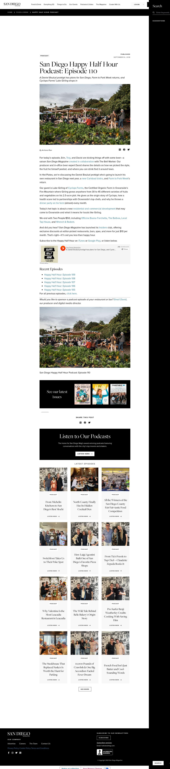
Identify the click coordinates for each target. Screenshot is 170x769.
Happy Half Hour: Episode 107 (59, 282)
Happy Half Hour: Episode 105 (59, 289)
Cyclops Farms (75, 188)
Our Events (73, 4)
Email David (120, 299)
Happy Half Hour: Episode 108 (59, 278)
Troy (68, 157)
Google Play (94, 240)
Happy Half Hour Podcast (45, 12)
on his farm (58, 203)
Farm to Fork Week (118, 178)
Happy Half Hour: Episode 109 (59, 274)
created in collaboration (81, 161)
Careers (22, 743)
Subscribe (154, 4)
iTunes (81, 240)
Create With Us (114, 4)
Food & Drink (36, 4)
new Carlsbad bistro (92, 178)
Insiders (103, 227)
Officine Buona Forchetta (94, 218)
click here (72, 293)
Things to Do (61, 4)
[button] (119, 149)
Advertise (11, 743)
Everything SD (49, 4)
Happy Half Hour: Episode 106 (59, 286)
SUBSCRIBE (104, 738)
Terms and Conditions (40, 748)
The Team (33, 743)
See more (85, 689)
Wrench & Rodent (65, 222)
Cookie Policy (25, 748)
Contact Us (45, 743)
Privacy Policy (13, 748)
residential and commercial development (94, 208)
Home (10, 12)
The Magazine (101, 4)
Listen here (83, 454)
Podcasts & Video (86, 4)
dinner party (46, 203)
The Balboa (114, 218)
